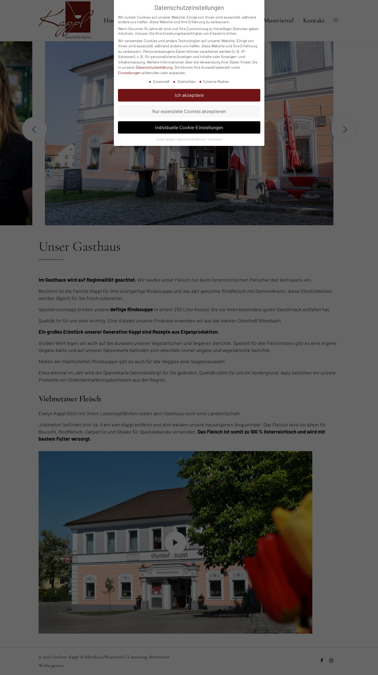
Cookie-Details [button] (165, 139)
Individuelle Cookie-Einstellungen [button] (189, 127)
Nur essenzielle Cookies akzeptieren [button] (189, 111)
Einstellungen (129, 72)
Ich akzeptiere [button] (189, 95)
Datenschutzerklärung (154, 67)
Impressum (215, 139)
